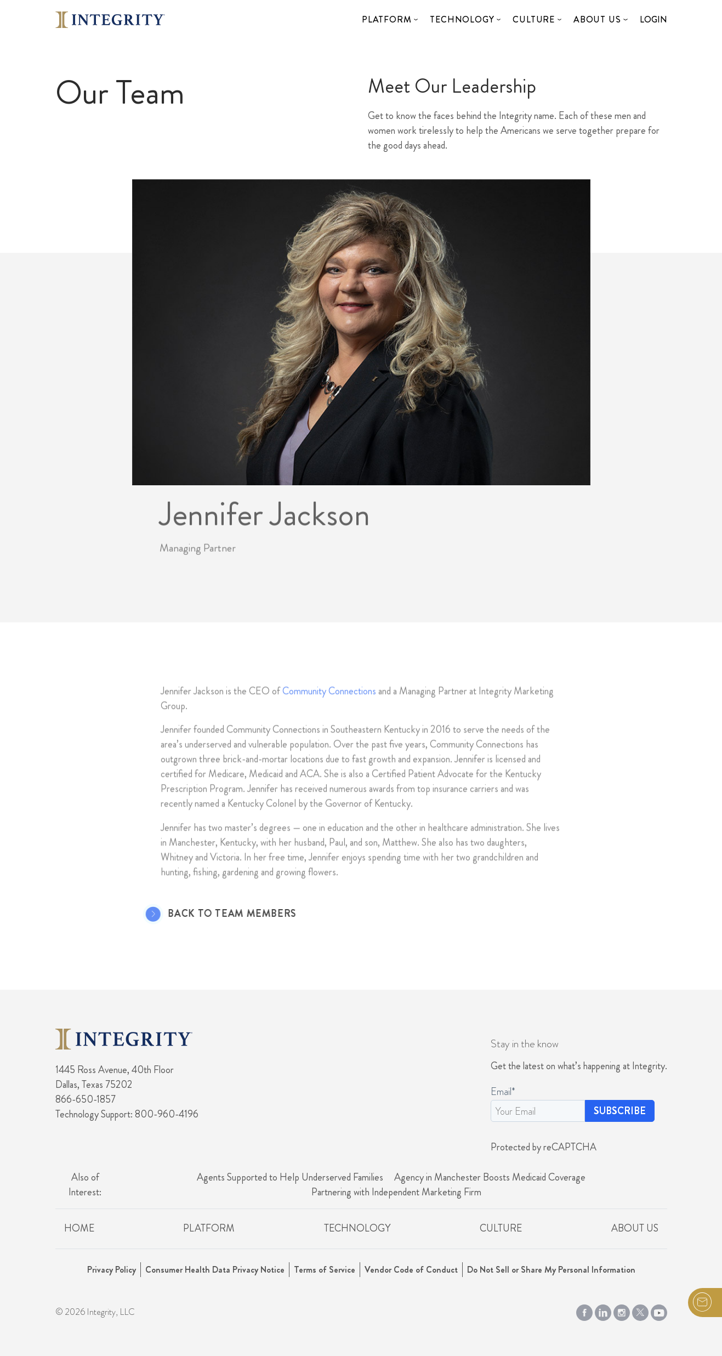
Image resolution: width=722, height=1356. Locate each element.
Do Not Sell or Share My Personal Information (551, 1269)
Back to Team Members (214, 914)
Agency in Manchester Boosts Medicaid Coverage (489, 1177)
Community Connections (329, 708)
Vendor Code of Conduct (411, 1269)
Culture (534, 19)
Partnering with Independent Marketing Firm (396, 1192)
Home (79, 1228)
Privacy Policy (111, 1269)
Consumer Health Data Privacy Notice (215, 1269)
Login (653, 19)
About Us (597, 19)
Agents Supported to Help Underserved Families (290, 1177)
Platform (386, 19)
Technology (462, 19)
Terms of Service (324, 1269)
